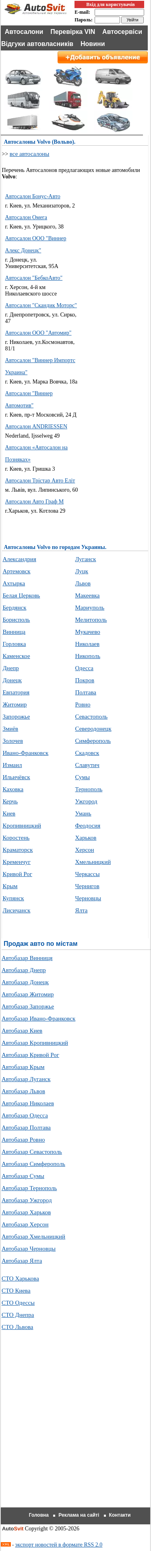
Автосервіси (122, 31)
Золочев (12, 741)
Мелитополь (91, 619)
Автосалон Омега (26, 217)
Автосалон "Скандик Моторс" (41, 305)
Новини (93, 43)
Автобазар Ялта (22, 1261)
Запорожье (16, 716)
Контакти (120, 1515)
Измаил (12, 765)
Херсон (84, 850)
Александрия (19, 559)
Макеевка (87, 595)
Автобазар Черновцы (29, 1248)
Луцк (81, 571)
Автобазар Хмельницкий (33, 1236)
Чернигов (87, 886)
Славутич (87, 765)
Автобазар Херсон (25, 1224)
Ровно (82, 704)
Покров (84, 680)
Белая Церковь (21, 595)
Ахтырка (13, 583)
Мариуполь (89, 607)
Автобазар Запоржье (28, 1006)
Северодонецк (93, 728)
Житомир (14, 704)
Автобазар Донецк (25, 982)
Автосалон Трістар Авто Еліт (40, 481)
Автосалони (24, 31)
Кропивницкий (21, 825)
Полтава (85, 692)
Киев (8, 813)
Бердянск (14, 607)
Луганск (85, 559)
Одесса (84, 668)
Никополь (87, 656)
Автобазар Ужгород (27, 1200)
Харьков (85, 837)
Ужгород (86, 801)
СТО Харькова (20, 1278)
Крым (9, 886)
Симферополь (93, 741)
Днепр (10, 668)
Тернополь (88, 789)
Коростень (15, 837)
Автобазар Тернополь (29, 1188)
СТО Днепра (18, 1315)
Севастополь (91, 716)
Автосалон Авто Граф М (34, 502)
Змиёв (10, 728)
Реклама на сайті (78, 1515)
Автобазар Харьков (26, 1212)
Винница (13, 632)
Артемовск (16, 571)
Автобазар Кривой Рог (30, 1055)
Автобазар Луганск (26, 1079)
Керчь (10, 801)
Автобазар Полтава (26, 1127)
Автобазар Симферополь (33, 1164)
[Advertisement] (114, 310)
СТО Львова (17, 1327)
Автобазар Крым (23, 1067)
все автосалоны (30, 154)
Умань (83, 813)
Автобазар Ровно (23, 1139)
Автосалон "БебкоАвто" (34, 278)
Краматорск (17, 850)
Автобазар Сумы (23, 1176)
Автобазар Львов (23, 1091)
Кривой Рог (17, 874)
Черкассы (87, 874)
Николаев (87, 644)
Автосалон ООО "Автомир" (38, 333)
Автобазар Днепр (24, 970)
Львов (83, 583)
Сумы (82, 777)
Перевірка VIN (72, 31)
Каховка (12, 789)
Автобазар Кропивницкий (35, 1043)
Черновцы (88, 898)
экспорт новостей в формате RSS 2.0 (59, 1545)
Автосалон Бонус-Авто (32, 196)
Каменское (16, 656)
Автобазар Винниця (27, 958)
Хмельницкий (93, 862)
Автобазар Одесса (25, 1115)
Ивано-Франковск (25, 753)
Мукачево (87, 632)
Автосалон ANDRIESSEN (36, 426)
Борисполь (16, 619)
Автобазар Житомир (28, 994)
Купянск (13, 898)
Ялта (81, 910)
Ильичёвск (16, 777)
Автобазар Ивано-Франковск (38, 1018)
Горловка (14, 644)
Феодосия (87, 825)
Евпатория (15, 692)
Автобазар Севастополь (32, 1152)
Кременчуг (16, 862)
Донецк (12, 680)
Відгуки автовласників (37, 43)
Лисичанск (16, 910)
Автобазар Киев (22, 1030)
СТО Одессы (18, 1302)
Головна (39, 1515)
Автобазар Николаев (28, 1103)
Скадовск (87, 753)
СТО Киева (16, 1290)
